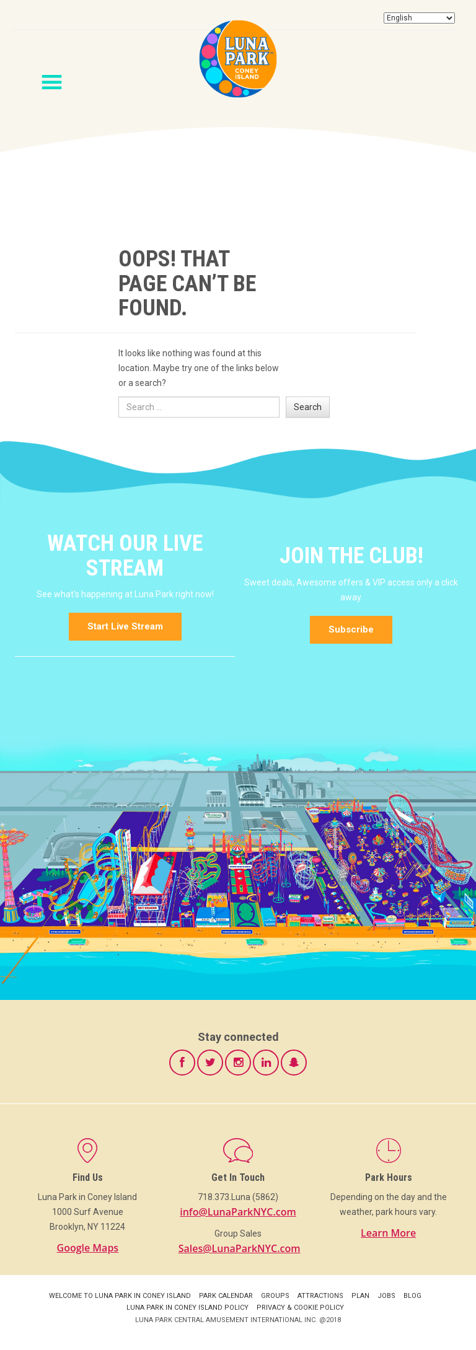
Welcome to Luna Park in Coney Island (120, 1296)
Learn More (388, 1233)
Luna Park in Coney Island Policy (187, 1308)
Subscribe (351, 629)
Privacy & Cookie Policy (300, 1308)
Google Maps (88, 1248)
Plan (360, 1296)
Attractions (320, 1296)
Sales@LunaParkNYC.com (239, 1248)
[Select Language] (419, 18)
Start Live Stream (125, 626)
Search (308, 407)
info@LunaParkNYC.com (238, 1212)
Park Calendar (226, 1296)
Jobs (386, 1296)
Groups (275, 1296)
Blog (412, 1296)
